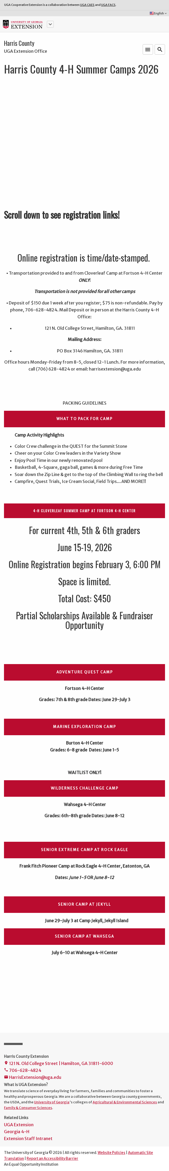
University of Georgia (51, 1102)
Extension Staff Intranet (28, 1138)
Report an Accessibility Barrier (52, 1158)
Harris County (19, 43)
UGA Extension (19, 1124)
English (158, 13)
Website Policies (111, 1152)
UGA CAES (87, 5)
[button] (50, 24)
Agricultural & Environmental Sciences (125, 1102)
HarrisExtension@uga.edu (32, 1078)
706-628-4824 (22, 1071)
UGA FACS (108, 5)
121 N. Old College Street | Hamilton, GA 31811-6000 (58, 1064)
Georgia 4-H (16, 1131)
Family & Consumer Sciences (28, 1107)
